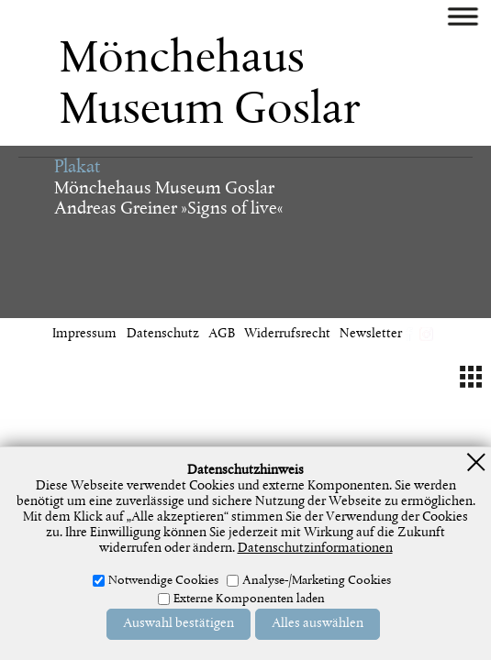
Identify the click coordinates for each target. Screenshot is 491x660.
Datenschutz (163, 334)
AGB (221, 334)
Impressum (84, 334)
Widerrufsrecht (287, 334)
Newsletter (371, 334)
